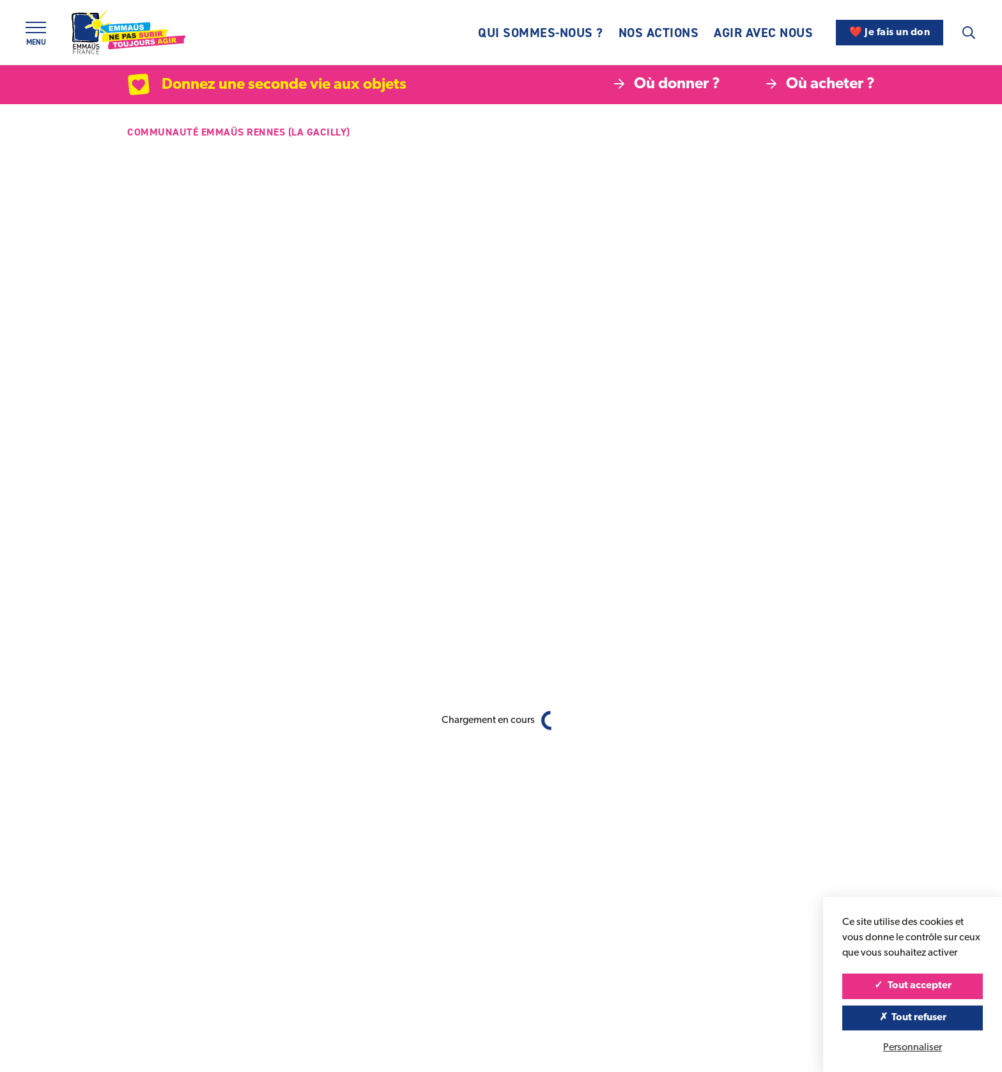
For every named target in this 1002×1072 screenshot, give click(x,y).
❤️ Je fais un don (889, 32)
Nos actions (659, 32)
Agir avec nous (763, 32)
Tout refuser (912, 1018)
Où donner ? (667, 84)
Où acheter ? (820, 84)
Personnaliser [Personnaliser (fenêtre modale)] (912, 1048)
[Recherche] (969, 32)
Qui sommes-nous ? (540, 32)
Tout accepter (913, 986)
